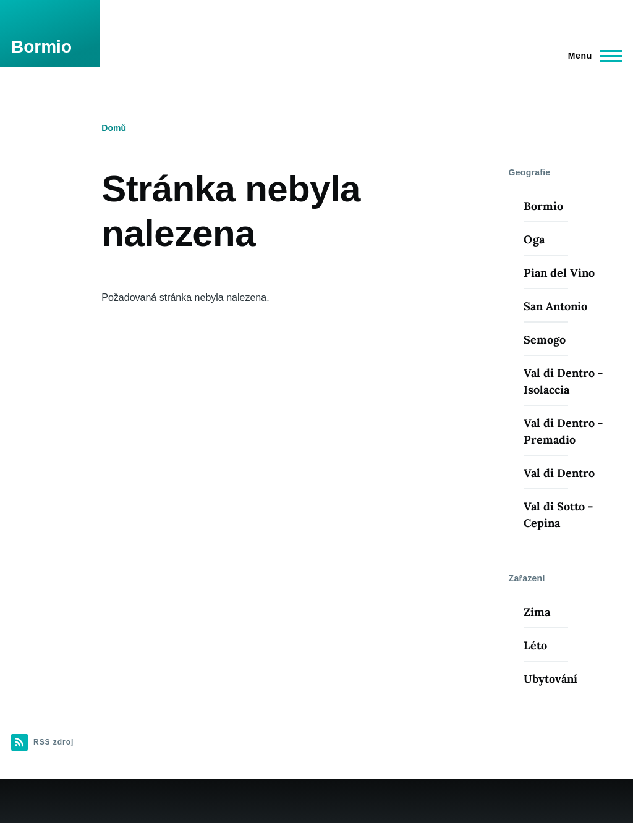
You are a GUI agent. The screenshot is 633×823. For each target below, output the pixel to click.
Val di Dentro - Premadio (563, 431)
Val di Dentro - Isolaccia (563, 381)
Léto (535, 645)
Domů (113, 128)
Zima (537, 612)
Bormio (41, 46)
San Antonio (555, 306)
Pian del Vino (559, 273)
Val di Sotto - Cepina (558, 514)
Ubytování (550, 679)
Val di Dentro (559, 473)
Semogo (545, 339)
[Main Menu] (591, 55)
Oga (534, 239)
